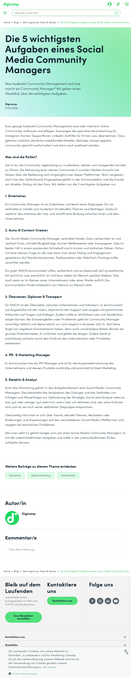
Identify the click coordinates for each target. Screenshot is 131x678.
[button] (45, 673)
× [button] (127, 653)
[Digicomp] (11, 4)
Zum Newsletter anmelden (23, 617)
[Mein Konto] (109, 4)
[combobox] (126, 650)
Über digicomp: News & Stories (39, 22)
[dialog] (65, 662)
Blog (16, 22)
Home (6, 22)
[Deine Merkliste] (118, 4)
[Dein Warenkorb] (126, 4)
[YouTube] (116, 601)
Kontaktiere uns (62, 600)
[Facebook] (92, 601)
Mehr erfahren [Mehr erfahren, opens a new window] (49, 667)
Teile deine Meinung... (22, 549)
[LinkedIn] (108, 601)
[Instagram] (100, 601)
